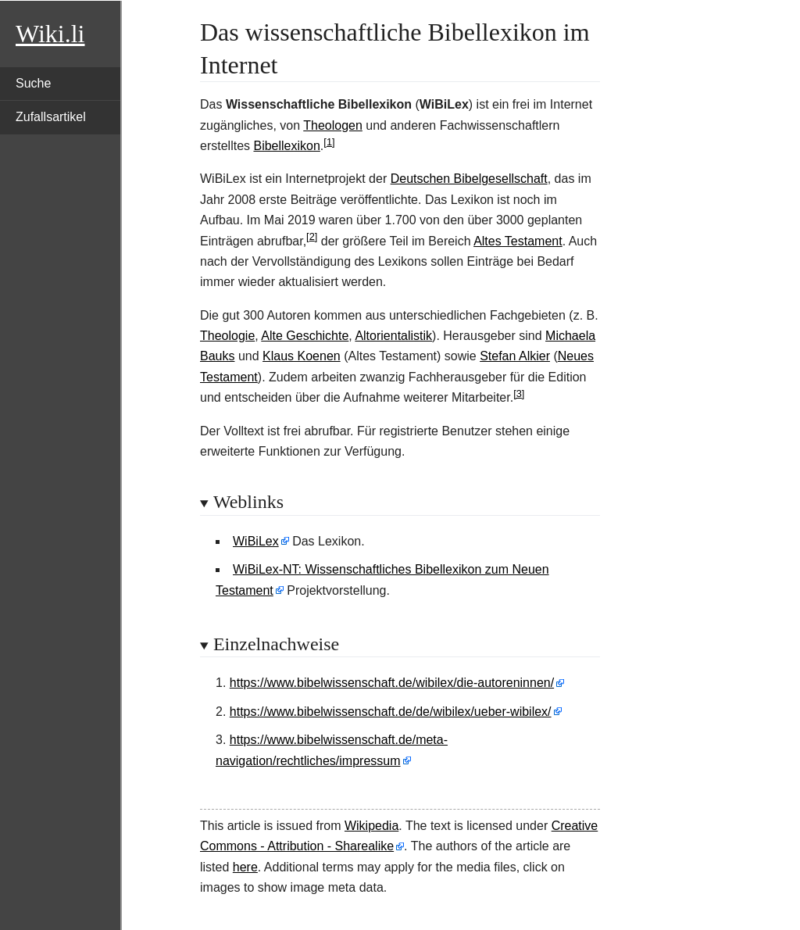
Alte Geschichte (304, 335)
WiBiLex (256, 541)
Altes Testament (517, 241)
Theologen (332, 125)
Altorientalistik (393, 335)
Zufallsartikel (51, 116)
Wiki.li (50, 34)
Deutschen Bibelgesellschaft (469, 178)
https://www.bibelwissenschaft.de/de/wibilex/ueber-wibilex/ (391, 711)
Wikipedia (371, 825)
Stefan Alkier (515, 356)
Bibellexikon (286, 145)
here (245, 867)
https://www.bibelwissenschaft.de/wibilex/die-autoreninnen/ (392, 682)
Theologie (227, 335)
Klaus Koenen (301, 356)
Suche (33, 83)
